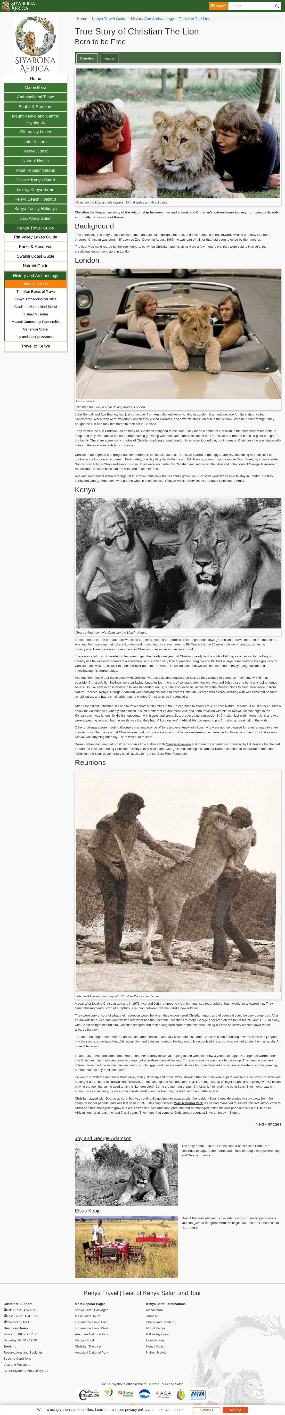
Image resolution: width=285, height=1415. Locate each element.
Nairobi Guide (35, 265)
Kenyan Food (84, 1340)
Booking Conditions (17, 1358)
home (82, 19)
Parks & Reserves (35, 246)
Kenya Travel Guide (35, 228)
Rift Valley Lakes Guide (35, 237)
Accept (235, 1410)
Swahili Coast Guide (35, 256)
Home (35, 78)
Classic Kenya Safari (35, 180)
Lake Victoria (36, 141)
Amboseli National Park (91, 1352)
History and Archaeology (35, 275)
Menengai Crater (36, 329)
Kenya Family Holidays (35, 208)
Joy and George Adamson (36, 337)
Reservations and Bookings (23, 1352)
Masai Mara (36, 87)
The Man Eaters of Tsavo (35, 292)
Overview (87, 58)
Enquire (219, 5)
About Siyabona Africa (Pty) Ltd (26, 1371)
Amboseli (152, 1316)
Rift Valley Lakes (35, 132)
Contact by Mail (18, 1322)
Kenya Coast (36, 151)
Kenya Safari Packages (91, 1310)
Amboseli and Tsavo (35, 97)
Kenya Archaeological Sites (36, 299)
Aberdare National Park (91, 1334)
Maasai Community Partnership (36, 322)
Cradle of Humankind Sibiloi (35, 307)
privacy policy (136, 1409)
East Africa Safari (36, 218)
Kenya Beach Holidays (36, 199)
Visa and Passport (17, 1364)
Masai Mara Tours (87, 1316)
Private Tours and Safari (166, 1384)
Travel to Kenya (35, 346)
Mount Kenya (155, 1328)
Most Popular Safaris (35, 170)
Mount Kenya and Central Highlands (35, 119)
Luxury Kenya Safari (35, 189)
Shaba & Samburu (36, 106)
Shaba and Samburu (161, 1322)
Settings (206, 1410)
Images (109, 58)
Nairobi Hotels (36, 161)
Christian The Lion (35, 284)
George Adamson (178, 744)
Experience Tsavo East (91, 1322)
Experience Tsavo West (91, 1328)
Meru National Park (188, 1103)
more (207, 1155)
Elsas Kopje (88, 1210)
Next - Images (268, 1124)
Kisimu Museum (35, 314)
